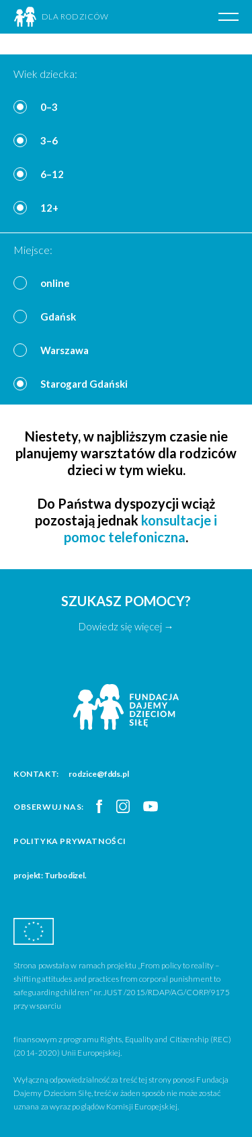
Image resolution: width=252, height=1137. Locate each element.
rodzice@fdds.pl (99, 774)
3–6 (49, 140)
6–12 (52, 174)
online (55, 283)
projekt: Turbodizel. (50, 875)
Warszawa (64, 350)
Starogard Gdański (84, 384)
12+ (49, 208)
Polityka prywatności (69, 841)
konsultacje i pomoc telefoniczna (140, 528)
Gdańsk (58, 316)
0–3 (49, 107)
